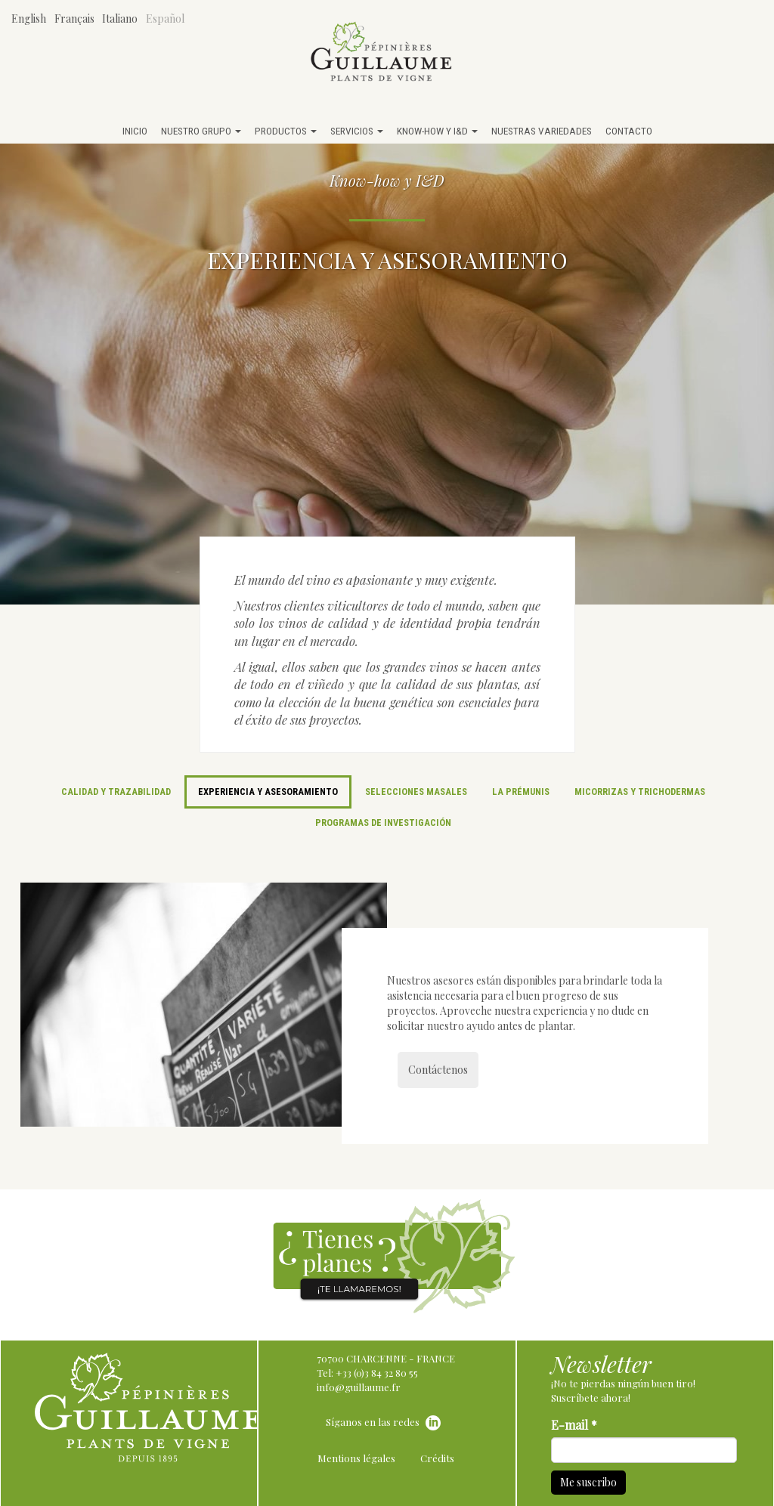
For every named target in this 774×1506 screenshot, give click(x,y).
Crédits (437, 1458)
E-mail (574, 1425)
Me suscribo (588, 1482)
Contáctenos (438, 1069)
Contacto (628, 131)
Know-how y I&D (437, 131)
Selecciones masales (416, 791)
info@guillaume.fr (359, 1387)
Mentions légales (356, 1458)
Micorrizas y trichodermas (639, 791)
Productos (286, 131)
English (28, 18)
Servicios (356, 131)
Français (74, 18)
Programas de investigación (383, 822)
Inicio (134, 131)
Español (165, 18)
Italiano (120, 18)
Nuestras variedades (541, 131)
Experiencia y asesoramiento (268, 791)
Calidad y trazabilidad (116, 791)
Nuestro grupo (201, 131)
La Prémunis (521, 791)
